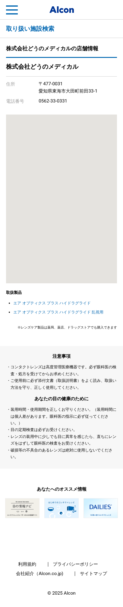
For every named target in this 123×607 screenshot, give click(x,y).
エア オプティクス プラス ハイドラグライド (52, 303)
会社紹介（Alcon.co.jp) (39, 573)
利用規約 (27, 564)
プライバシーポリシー (75, 564)
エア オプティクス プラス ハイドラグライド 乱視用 (58, 312)
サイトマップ (93, 573)
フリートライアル (111, 10)
